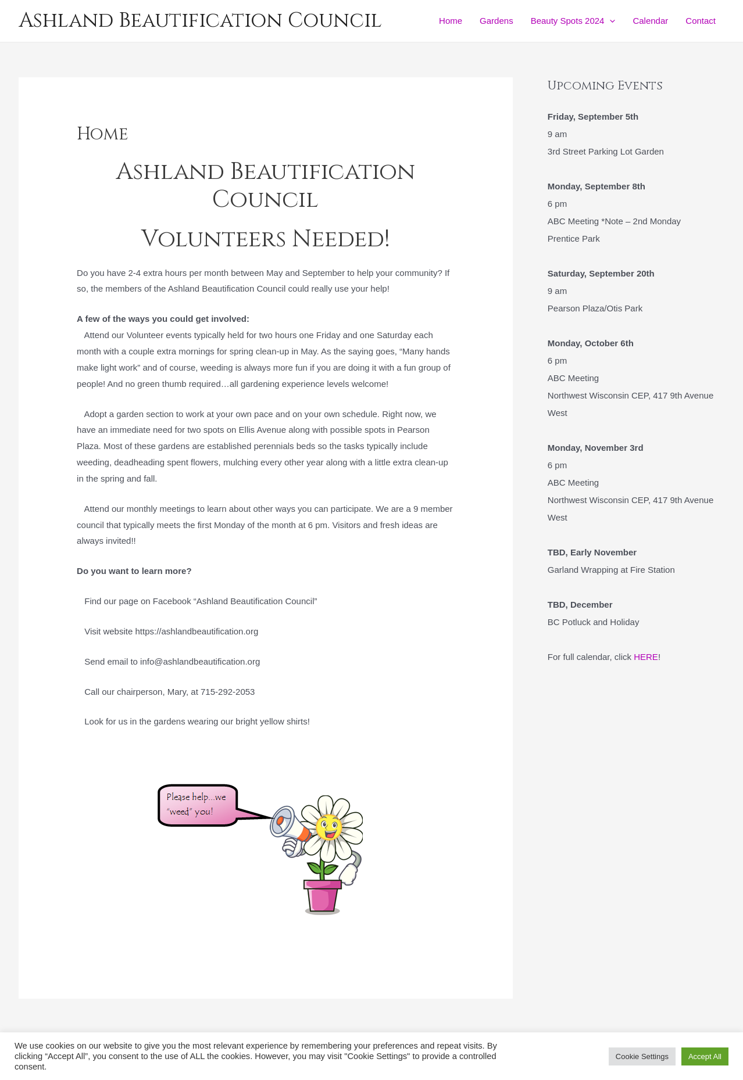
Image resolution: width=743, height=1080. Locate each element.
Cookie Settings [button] (642, 1056)
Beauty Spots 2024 (573, 21)
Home (450, 21)
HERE (646, 657)
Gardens (496, 21)
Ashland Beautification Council (200, 20)
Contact (700, 21)
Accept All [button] (704, 1056)
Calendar (650, 21)
